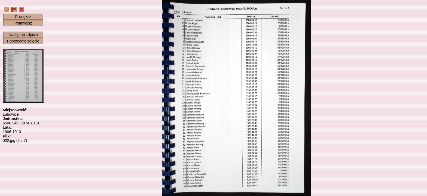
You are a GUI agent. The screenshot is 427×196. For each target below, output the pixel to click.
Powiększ (23, 16)
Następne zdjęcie (23, 34)
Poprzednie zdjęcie (23, 41)
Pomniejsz (23, 23)
